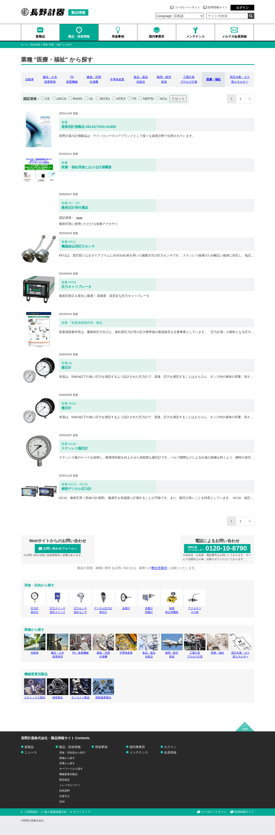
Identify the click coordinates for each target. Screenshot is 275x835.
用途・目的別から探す (72, 752)
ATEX (120, 99)
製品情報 (35, 44)
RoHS (77, 99)
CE (47, 99)
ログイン (242, 8)
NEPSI (148, 99)
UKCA (61, 99)
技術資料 (64, 790)
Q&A (62, 801)
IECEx (105, 99)
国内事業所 (137, 747)
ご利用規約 (31, 812)
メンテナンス (139, 752)
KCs (163, 99)
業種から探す (67, 758)
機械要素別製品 (68, 774)
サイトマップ (81, 812)
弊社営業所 (159, 568)
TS (134, 99)
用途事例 (101, 747)
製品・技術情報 (70, 747)
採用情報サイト (218, 7)
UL (91, 99)
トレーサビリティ (69, 785)
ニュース (31, 752)
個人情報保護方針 (55, 812)
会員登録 (170, 752)
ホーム (24, 44)
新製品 (29, 747)
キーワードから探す (71, 768)
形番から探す (67, 763)
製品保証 (64, 779)
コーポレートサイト (187, 7)
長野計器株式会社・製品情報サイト (55, 738)
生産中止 (64, 796)
